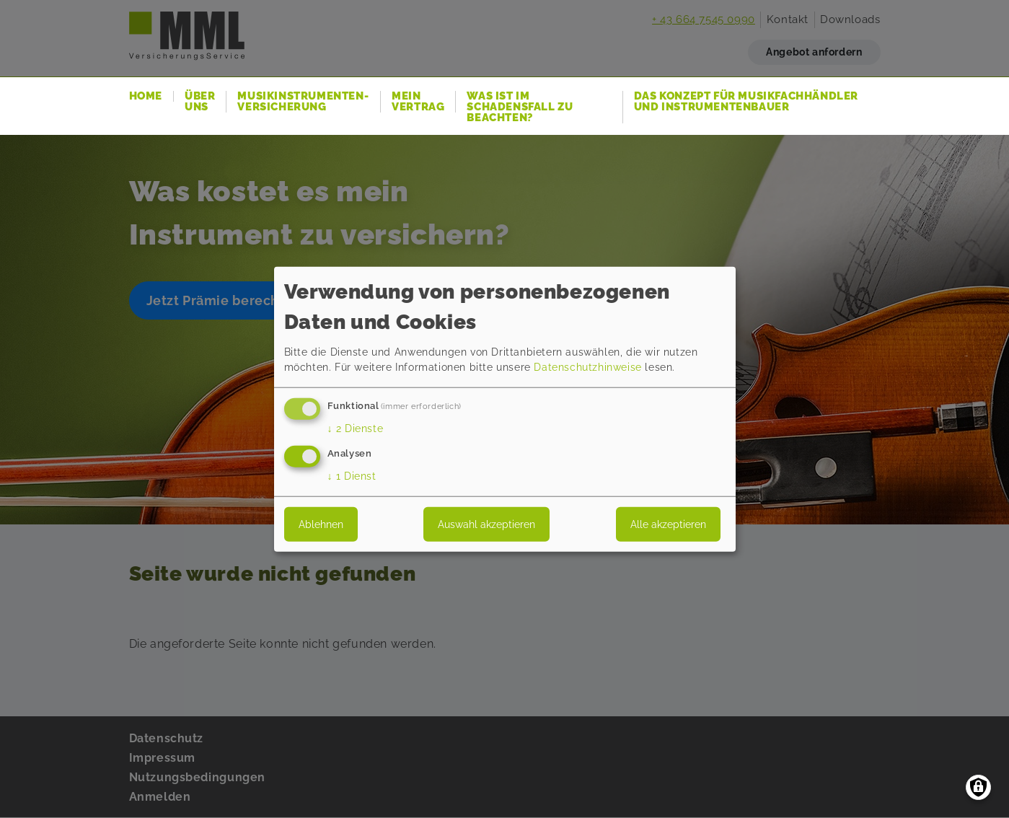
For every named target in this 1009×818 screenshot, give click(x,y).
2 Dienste (355, 428)
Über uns (200, 102)
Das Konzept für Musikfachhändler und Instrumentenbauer (746, 102)
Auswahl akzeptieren (486, 523)
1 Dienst (351, 475)
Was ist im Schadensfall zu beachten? (520, 107)
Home (145, 96)
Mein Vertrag (418, 102)
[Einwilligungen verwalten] (978, 787)
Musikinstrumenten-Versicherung (303, 102)
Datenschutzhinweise (587, 367)
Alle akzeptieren (668, 523)
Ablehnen (321, 523)
